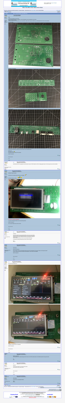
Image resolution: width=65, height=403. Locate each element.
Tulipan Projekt (27, 10)
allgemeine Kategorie (21, 10)
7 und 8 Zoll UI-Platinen (41, 10)
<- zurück (57, 10)
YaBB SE (41, 396)
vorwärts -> (59, 10)
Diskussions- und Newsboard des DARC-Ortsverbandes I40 (11, 10)
